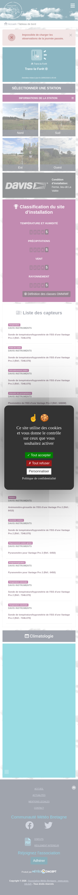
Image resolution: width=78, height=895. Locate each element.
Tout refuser (39, 463)
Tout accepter (39, 455)
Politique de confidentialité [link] (39, 478)
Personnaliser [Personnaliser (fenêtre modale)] (39, 471)
